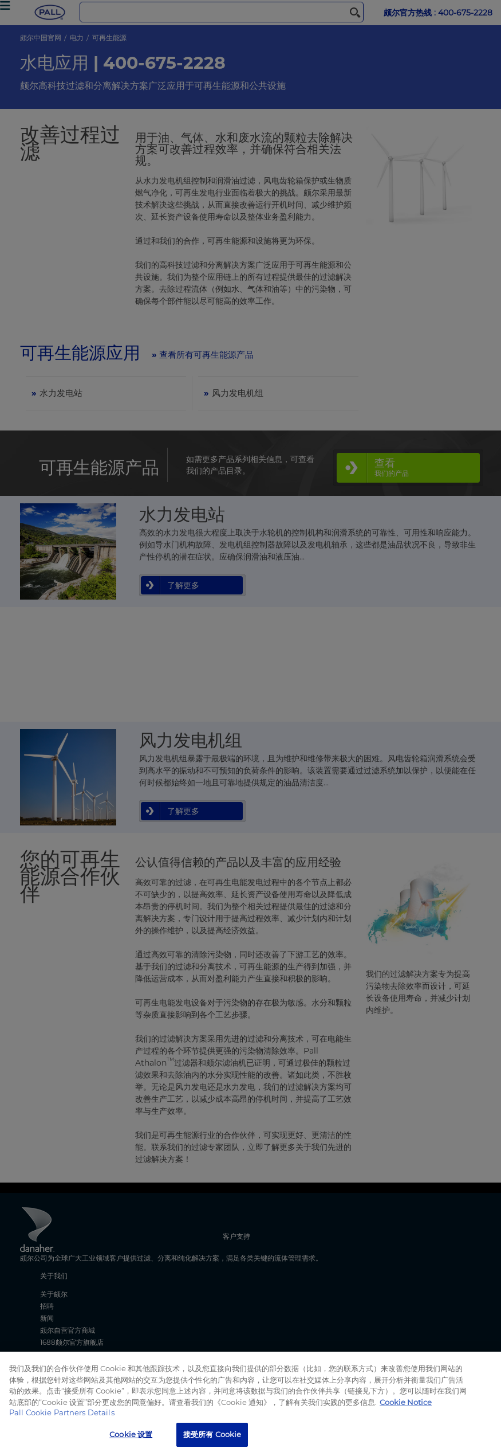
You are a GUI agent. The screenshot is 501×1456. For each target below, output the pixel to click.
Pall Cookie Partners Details (62, 1412)
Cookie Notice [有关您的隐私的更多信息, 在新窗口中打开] (406, 1402)
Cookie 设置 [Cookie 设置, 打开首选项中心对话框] (130, 1434)
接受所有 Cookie (212, 1434)
